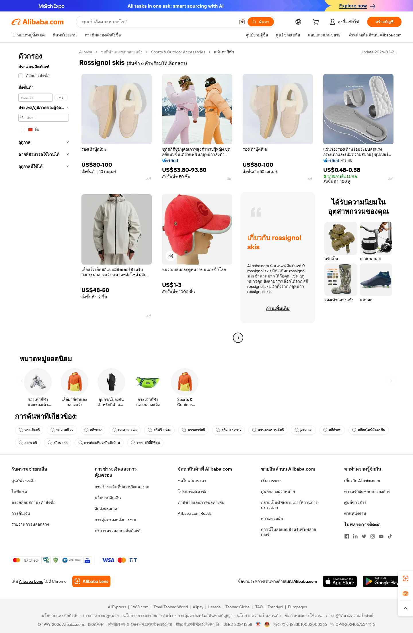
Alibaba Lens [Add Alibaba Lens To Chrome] (31, 581)
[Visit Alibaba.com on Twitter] (364, 536)
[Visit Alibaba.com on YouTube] (381, 536)
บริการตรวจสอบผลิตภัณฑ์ (118, 530)
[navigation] (43, 195)
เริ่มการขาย (271, 480)
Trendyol (275, 607)
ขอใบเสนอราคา (192, 480)
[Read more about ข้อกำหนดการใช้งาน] (302, 615)
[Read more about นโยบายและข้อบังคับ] (59, 615)
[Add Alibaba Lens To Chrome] (91, 581)
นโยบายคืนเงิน (108, 498)
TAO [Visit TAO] (259, 607)
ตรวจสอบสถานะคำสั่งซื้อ (33, 502)
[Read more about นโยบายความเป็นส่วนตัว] (257, 615)
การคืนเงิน (20, 513)
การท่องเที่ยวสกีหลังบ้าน (99, 442)
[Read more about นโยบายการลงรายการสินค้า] (146, 615)
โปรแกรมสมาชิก (192, 491)
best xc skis (124, 430)
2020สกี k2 (61, 430)
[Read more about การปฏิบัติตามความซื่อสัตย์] (348, 615)
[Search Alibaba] (158, 22)
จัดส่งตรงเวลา (107, 508)
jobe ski (303, 430)
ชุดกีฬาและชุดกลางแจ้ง (122, 52)
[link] (405, 578)
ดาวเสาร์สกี (193, 430)
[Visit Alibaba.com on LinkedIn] (355, 536)
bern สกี (28, 442)
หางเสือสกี (29, 430)
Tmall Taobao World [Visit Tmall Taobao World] (170, 607)
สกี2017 (93, 430)
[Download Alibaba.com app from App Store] (340, 581)
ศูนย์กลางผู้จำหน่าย (278, 491)
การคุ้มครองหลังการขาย (116, 519)
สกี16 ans (57, 442)
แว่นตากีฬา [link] (224, 52)
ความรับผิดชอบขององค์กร (367, 491)
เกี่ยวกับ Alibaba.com (362, 480)
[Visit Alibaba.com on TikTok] (389, 536)
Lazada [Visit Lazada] (214, 607)
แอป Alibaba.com (301, 581)
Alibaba (85, 52)
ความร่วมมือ (272, 518)
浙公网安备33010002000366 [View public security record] (300, 624)
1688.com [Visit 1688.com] (140, 607)
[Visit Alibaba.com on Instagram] (372, 536)
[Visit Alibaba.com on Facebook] (346, 536)
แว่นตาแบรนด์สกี (268, 430)
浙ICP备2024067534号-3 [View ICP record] (352, 624)
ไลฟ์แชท (19, 491)
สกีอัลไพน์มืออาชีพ (368, 430)
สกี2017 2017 (228, 430)
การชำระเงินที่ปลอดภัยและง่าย (122, 487)
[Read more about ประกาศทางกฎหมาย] (99, 615)
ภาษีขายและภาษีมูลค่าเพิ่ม (201, 502)
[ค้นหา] (261, 21)
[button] (241, 21)
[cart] (317, 22)
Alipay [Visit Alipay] (198, 607)
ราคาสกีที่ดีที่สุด (145, 442)
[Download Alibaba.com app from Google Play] (382, 581)
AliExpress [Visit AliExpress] (117, 607)
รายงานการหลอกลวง (30, 524)
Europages (297, 607)
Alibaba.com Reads (195, 513)
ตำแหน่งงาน (355, 513)
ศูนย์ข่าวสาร (355, 502)
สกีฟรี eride (159, 430)
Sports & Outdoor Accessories (178, 52)
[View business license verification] (258, 624)
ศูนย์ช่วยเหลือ (23, 480)
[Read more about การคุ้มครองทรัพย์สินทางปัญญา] (204, 615)
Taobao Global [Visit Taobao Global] (237, 607)
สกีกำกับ (332, 430)
